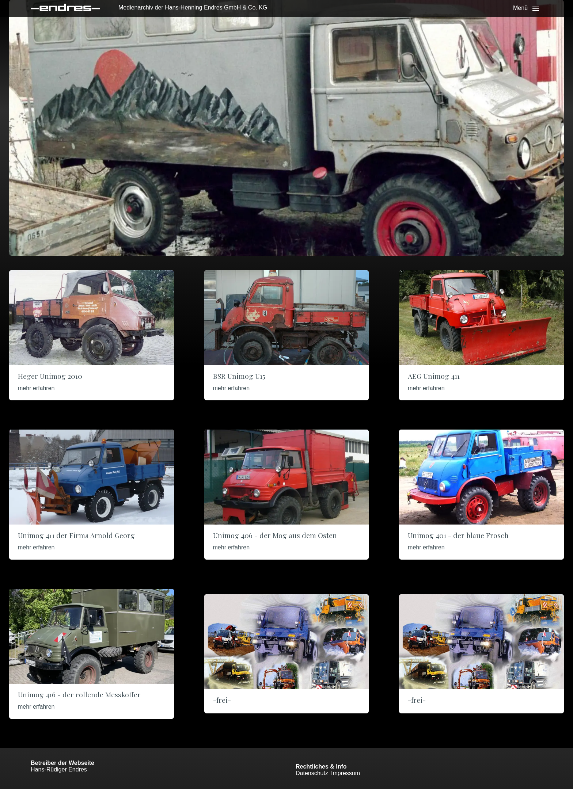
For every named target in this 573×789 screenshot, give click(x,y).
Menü (520, 8)
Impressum (345, 773)
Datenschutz (312, 773)
